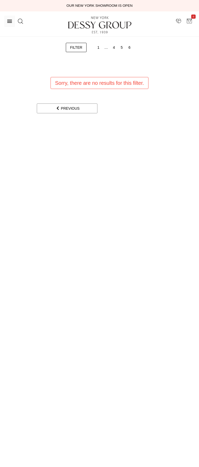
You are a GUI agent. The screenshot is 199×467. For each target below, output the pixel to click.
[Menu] (9, 21)
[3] (106, 47)
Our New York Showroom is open (99, 6)
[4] (114, 47)
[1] (98, 47)
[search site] (20, 21)
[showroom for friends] (178, 21)
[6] (129, 47)
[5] (121, 47)
